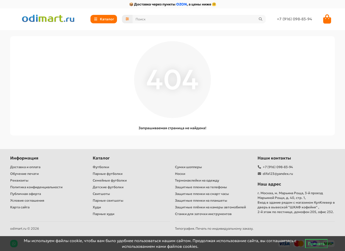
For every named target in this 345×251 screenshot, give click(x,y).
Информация (24, 158)
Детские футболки (108, 187)
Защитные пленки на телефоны (201, 187)
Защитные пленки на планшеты (201, 200)
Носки (180, 174)
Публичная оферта (25, 194)
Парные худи (103, 214)
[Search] (199, 19)
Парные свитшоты (108, 200)
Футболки (101, 167)
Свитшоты (101, 194)
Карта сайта (19, 207)
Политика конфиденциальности (36, 187)
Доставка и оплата (25, 167)
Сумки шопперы (188, 167)
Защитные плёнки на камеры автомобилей (210, 207)
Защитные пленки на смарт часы (202, 194)
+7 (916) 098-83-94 (294, 19)
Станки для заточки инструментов (203, 214)
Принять (316, 243)
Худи (97, 207)
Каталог (101, 158)
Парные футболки (107, 174)
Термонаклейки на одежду (197, 180)
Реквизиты (19, 180)
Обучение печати (24, 174)
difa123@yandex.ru (278, 174)
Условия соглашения (27, 200)
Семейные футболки (110, 180)
